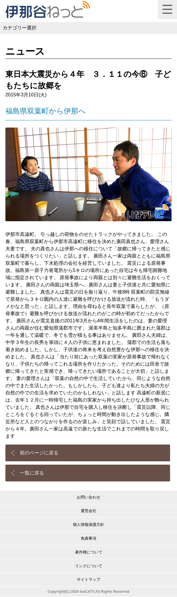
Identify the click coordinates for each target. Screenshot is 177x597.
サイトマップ (88, 579)
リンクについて (88, 566)
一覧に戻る (32, 472)
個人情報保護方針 (88, 524)
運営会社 (88, 510)
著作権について (88, 552)
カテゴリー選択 (19, 27)
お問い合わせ (88, 497)
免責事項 (88, 538)
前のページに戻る (39, 452)
